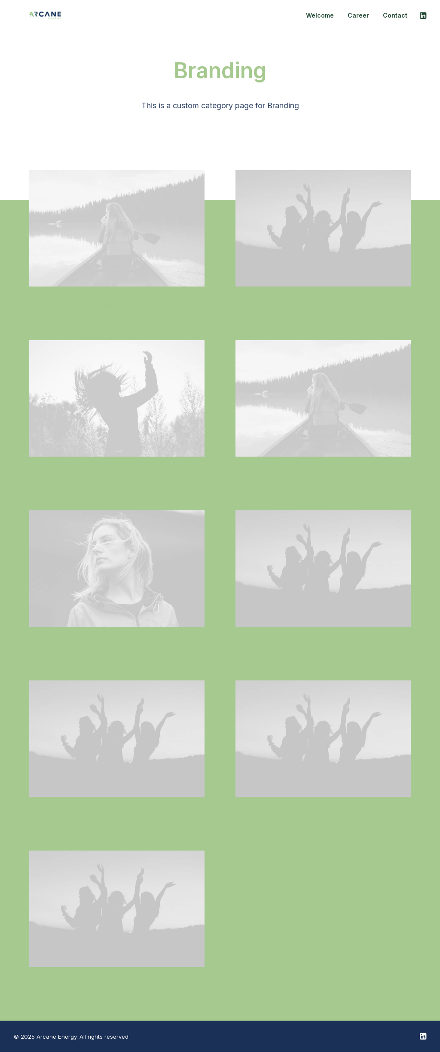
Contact (395, 19)
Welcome (320, 19)
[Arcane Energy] (30, 19)
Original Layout (117, 305)
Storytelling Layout (323, 645)
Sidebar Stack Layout (323, 815)
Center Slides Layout (117, 645)
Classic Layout (117, 475)
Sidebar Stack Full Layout (323, 305)
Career (358, 19)
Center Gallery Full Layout (117, 815)
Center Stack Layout (323, 475)
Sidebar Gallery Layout (117, 985)
